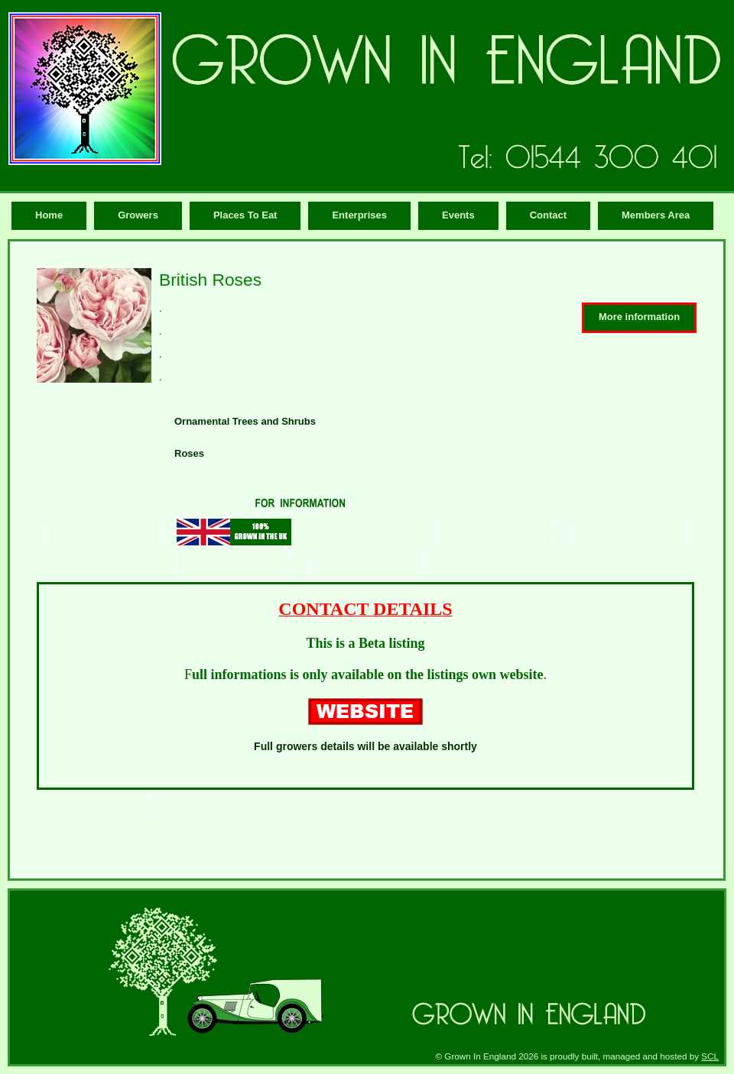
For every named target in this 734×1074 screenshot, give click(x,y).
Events (458, 215)
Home (49, 215)
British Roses (210, 280)
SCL (710, 1056)
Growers (138, 215)
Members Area (656, 215)
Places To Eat (245, 215)
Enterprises (359, 215)
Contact (548, 215)
